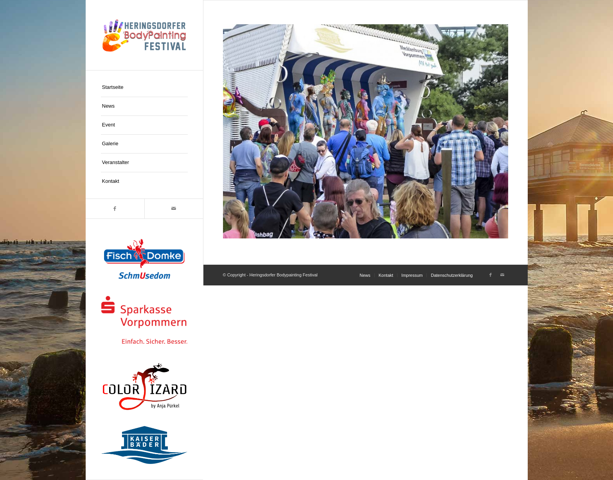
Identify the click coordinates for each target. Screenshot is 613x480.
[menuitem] (144, 87)
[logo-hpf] (144, 35)
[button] (17, 463)
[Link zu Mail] (173, 208)
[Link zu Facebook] (115, 208)
